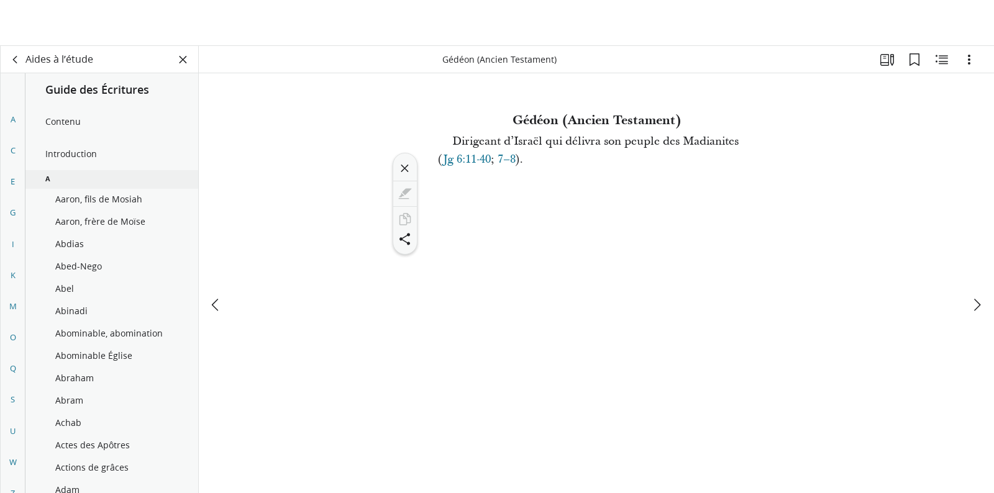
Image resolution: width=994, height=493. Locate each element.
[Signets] (914, 59)
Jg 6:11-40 (467, 159)
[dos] (15, 60)
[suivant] (976, 258)
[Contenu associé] (941, 59)
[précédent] (216, 258)
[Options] (969, 59)
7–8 (507, 159)
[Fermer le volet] (183, 60)
